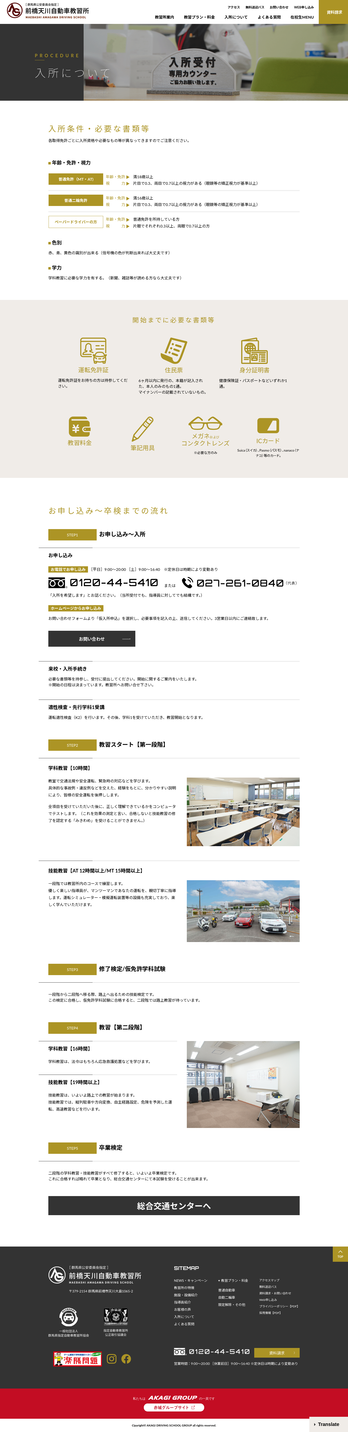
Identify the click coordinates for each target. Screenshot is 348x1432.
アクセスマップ (269, 1280)
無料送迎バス (255, 7)
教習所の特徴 (184, 1288)
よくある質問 (269, 17)
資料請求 (277, 1353)
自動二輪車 (226, 1297)
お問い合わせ (279, 7)
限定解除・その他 (231, 1305)
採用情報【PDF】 (270, 1313)
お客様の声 (182, 1309)
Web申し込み (268, 1300)
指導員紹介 (182, 1302)
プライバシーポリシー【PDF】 (279, 1306)
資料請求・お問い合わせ (275, 1293)
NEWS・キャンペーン (190, 1280)
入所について (236, 17)
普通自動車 (226, 1290)
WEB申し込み (304, 7)
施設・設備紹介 (186, 1295)
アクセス (234, 7)
